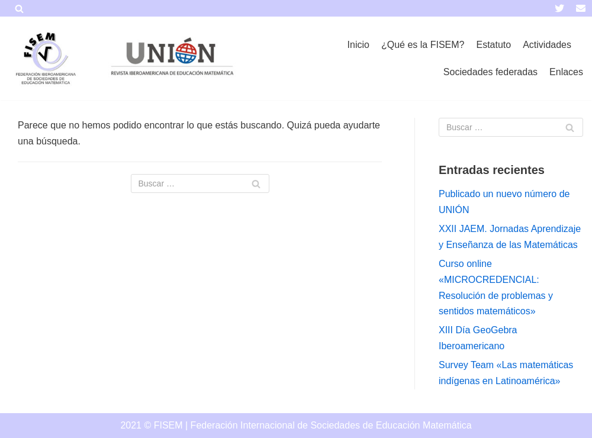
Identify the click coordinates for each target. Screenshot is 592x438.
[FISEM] (44, 58)
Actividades (547, 45)
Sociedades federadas (490, 72)
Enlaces (566, 72)
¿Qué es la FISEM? (423, 45)
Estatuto (493, 45)
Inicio (358, 45)
